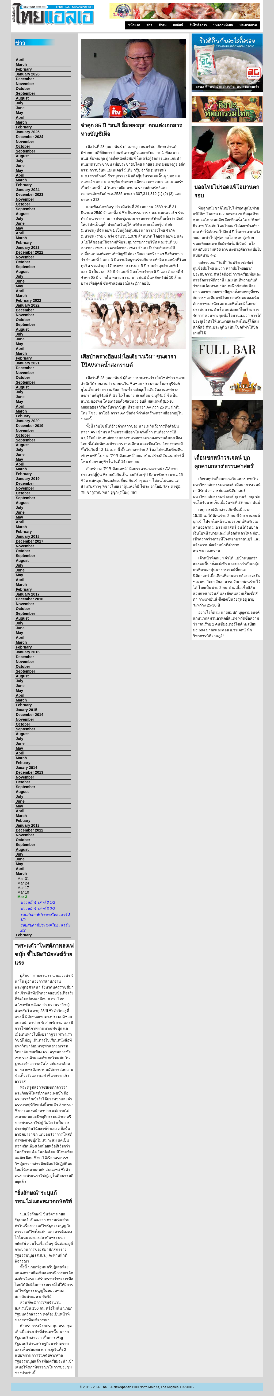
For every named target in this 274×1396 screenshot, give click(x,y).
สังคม (162, 25)
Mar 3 (22, 897)
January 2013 (28, 825)
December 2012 (29, 830)
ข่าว (149, 25)
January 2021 (28, 363)
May (19, 112)
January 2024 (28, 190)
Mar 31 (23, 878)
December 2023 (29, 194)
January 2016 (28, 652)
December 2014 (29, 714)
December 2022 (29, 252)
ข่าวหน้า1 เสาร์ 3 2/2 (37, 908)
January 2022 (28, 305)
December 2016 (29, 599)
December (25, 79)
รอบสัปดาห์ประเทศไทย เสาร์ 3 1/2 (45, 917)
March (21, 64)
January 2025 (28, 132)
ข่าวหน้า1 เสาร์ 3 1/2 (37, 902)
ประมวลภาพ (248, 25)
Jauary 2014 (26, 767)
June (20, 108)
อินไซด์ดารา (198, 25)
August (22, 98)
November (25, 84)
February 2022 (28, 300)
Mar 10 (23, 892)
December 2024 (29, 137)
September (25, 93)
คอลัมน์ (178, 25)
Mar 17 (23, 888)
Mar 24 (23, 883)
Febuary (23, 416)
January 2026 (28, 74)
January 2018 (28, 536)
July (19, 103)
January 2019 (28, 478)
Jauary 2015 (26, 710)
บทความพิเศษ (223, 25)
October (23, 88)
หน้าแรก (134, 25)
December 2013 (29, 772)
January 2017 (28, 594)
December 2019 (29, 426)
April (20, 60)
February (24, 69)
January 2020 (28, 421)
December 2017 (29, 541)
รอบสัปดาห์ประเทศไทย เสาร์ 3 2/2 (45, 927)
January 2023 (28, 247)
